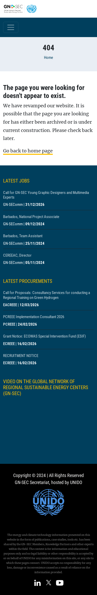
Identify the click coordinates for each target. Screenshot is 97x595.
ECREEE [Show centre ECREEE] (9, 343)
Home (48, 57)
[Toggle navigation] (10, 27)
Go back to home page (28, 151)
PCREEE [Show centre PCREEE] (9, 324)
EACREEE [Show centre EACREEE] (10, 305)
